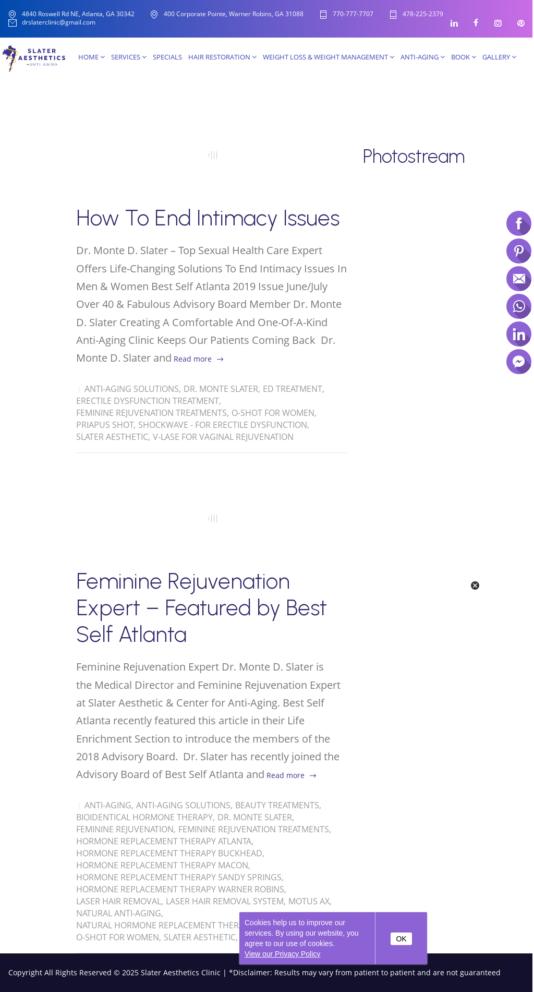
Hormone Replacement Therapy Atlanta (163, 841)
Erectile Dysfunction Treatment (147, 401)
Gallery (499, 57)
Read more (193, 359)
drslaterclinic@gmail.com (58, 23)
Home (91, 57)
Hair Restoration (222, 57)
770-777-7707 (353, 14)
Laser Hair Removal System (225, 901)
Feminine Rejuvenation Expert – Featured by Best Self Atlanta (201, 608)
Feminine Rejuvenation (125, 829)
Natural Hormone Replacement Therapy (165, 925)
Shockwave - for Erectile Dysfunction (222, 425)
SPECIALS (167, 57)
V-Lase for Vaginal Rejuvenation (223, 437)
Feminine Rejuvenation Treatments (151, 413)
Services (129, 57)
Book (463, 57)
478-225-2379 (423, 14)
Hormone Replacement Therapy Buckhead (169, 853)
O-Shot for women (273, 413)
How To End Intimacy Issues (207, 218)
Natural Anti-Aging (118, 913)
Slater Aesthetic (112, 437)
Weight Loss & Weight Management (328, 57)
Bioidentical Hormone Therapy (144, 817)
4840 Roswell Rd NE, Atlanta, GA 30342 (78, 13)
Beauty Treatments (277, 805)
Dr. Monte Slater (221, 389)
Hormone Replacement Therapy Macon (162, 865)
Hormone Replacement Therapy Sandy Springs (179, 877)
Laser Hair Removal (118, 901)
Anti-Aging (422, 57)
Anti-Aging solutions (131, 389)
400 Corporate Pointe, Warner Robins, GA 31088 (234, 13)
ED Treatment (292, 389)
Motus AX (309, 901)
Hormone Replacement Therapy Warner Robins (180, 889)
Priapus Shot (105, 425)
